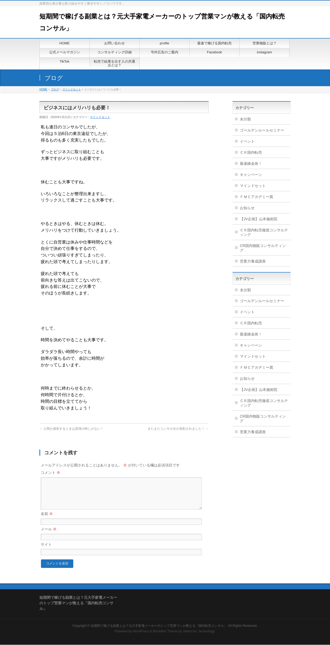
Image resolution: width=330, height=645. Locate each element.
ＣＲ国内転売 (251, 152)
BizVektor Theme (165, 631)
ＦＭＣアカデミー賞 (256, 197)
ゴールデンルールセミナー (262, 130)
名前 (47, 520)
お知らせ (247, 208)
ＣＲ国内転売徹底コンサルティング (264, 232)
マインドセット (71, 89)
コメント (50, 472)
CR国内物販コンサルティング (263, 248)
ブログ (55, 89)
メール (49, 535)
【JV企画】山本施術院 (258, 219)
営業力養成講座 (253, 261)
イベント (247, 141)
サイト (46, 551)
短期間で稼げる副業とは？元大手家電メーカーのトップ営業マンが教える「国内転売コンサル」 (159, 626)
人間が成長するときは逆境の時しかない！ (71, 429)
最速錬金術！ (251, 163)
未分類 (245, 119)
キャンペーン (251, 174)
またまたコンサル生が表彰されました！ (178, 429)
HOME (43, 89)
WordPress (141, 631)
